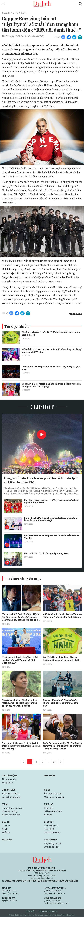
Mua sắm (7, 847)
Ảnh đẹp (48, 820)
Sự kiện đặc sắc (52, 854)
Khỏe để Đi (49, 835)
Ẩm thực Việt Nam (53, 798)
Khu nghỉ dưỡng (10, 817)
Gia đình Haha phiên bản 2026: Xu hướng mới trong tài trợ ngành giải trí (51, 334)
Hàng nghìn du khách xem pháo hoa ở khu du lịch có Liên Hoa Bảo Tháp (39, 481)
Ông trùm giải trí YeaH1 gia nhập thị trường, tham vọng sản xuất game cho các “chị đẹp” (50, 386)
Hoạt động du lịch (53, 851)
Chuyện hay (51, 847)
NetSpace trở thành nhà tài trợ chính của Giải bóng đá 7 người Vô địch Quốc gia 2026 (21, 662)
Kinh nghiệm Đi (51, 832)
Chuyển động (10, 779)
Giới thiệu (30, 919)
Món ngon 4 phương (54, 801)
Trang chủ (6, 13)
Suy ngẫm (50, 779)
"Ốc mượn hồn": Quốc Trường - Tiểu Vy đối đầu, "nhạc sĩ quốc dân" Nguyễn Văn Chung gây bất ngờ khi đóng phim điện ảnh (20, 618)
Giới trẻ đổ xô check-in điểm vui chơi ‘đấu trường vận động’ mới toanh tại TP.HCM (49, 351)
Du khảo (49, 809)
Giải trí (16, 13)
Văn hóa (6, 832)
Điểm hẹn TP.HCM (11, 798)
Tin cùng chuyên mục (23, 579)
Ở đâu (5, 809)
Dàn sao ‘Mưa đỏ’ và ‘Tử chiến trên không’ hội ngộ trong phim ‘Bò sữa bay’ (61, 705)
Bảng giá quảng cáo (48, 919)
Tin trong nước (9, 783)
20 (54, 765)
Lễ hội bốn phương (11, 801)
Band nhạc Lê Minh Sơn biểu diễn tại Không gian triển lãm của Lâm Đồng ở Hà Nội (49, 520)
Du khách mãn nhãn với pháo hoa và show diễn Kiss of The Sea (51, 538)
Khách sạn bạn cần (11, 820)
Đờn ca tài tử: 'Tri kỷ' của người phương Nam (47, 554)
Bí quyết (49, 828)
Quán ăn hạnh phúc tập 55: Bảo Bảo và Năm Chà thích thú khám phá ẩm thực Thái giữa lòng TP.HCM (61, 749)
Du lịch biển (9, 794)
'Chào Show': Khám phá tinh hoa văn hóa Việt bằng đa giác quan (52, 369)
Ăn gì (47, 794)
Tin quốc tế (7, 786)
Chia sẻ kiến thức (53, 839)
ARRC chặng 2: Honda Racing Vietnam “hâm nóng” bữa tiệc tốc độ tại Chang (62, 618)
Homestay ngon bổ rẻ (13, 813)
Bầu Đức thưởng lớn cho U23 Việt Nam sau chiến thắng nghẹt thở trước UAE (49, 503)
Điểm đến (49, 813)
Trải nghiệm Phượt (53, 817)
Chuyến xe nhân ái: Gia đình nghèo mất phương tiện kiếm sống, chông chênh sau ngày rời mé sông (20, 705)
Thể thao (6, 839)
